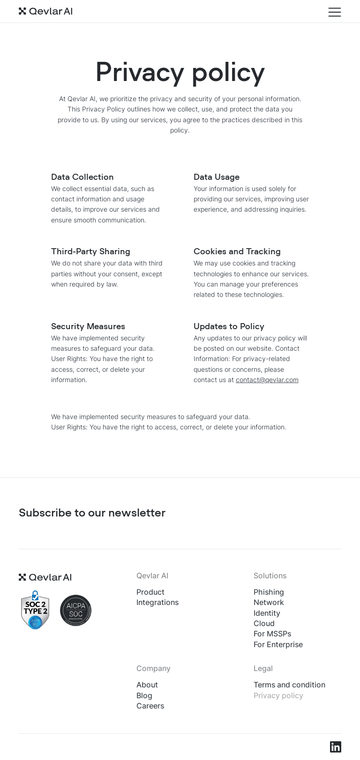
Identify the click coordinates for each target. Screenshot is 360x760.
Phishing (269, 592)
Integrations (157, 602)
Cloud (264, 623)
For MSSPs (272, 633)
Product (150, 592)
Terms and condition (289, 684)
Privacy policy (278, 695)
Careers (150, 705)
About (147, 684)
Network (269, 602)
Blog (144, 695)
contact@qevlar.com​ (267, 380)
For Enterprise (278, 644)
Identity (267, 613)
